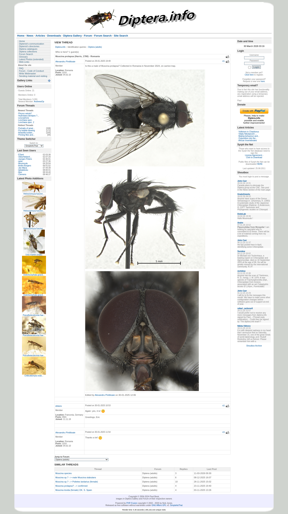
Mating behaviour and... (249, 136)
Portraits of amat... (26, 128)
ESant (21, 155)
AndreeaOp (39, 101)
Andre (240, 223)
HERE (260, 164)
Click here (249, 75)
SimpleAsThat (176, 505)
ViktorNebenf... (25, 157)
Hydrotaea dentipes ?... (28, 116)
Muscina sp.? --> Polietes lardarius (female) (76, 481)
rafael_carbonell (245, 308)
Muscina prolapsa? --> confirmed (71, 486)
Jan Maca (22, 168)
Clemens (22, 174)
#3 (223, 432)
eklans (58, 406)
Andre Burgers (24, 166)
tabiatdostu (23, 170)
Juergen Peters (25, 159)
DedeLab (241, 214)
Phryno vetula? (25, 113)
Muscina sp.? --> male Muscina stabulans (75, 477)
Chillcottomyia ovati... (33, 376)
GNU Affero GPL (159, 505)
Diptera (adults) (95, 47)
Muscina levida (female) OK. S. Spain (73, 490)
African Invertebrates (247, 140)
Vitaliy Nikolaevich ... (248, 134)
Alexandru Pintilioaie (65, 61)
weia (20, 161)
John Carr (242, 181)
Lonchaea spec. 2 (26, 122)
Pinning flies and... (26, 135)
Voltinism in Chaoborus (249, 132)
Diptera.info (60, 47)
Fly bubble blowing (26, 130)
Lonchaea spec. (25, 120)
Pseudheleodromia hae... (34, 315)
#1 (223, 61)
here (263, 81)
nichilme (241, 271)
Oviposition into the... (248, 138)
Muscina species (63, 473)
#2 (223, 406)
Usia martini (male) (34, 255)
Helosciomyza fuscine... (33, 194)
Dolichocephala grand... (33, 275)
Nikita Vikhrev (244, 326)
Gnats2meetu (243, 194)
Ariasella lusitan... (26, 133)
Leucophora (23, 118)
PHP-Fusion (131, 503)
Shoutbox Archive (254, 346)
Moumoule (23, 163)
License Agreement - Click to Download (254, 156)
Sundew (241, 251)
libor (20, 172)
